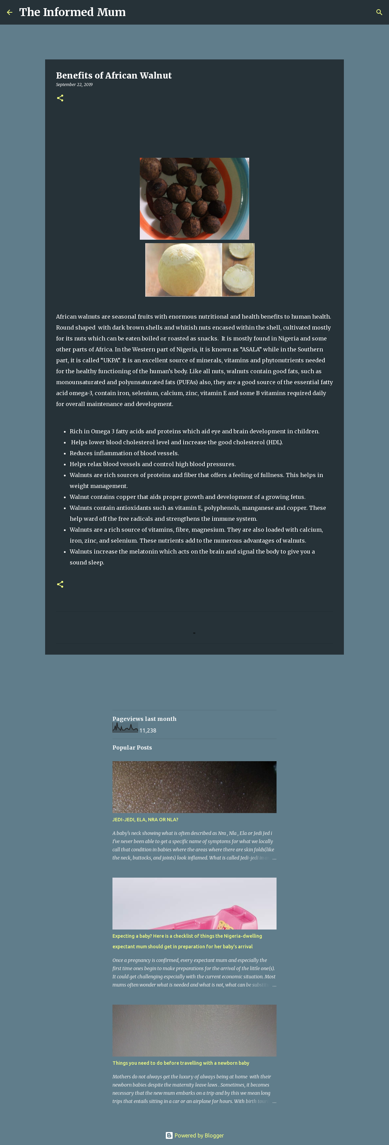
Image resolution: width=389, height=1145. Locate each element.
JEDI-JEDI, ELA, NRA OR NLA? (145, 819)
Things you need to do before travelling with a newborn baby (180, 1063)
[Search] (135, 12)
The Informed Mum (72, 12)
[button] (60, 98)
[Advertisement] (236, 688)
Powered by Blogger (194, 1135)
